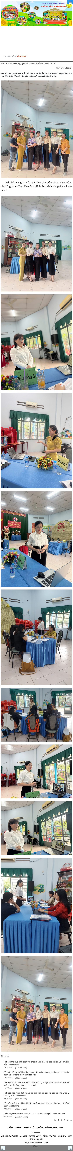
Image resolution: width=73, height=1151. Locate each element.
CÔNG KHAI (21, 56)
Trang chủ (9, 56)
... (71, 1120)
